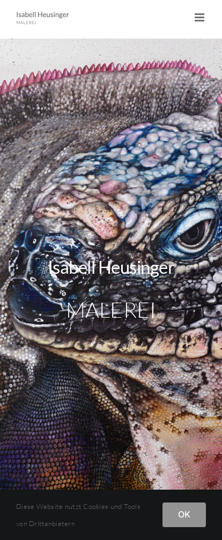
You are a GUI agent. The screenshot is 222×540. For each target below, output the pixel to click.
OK (184, 514)
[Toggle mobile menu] (200, 17)
